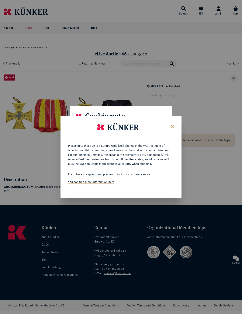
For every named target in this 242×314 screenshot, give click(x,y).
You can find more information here (91, 175)
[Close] (172, 119)
